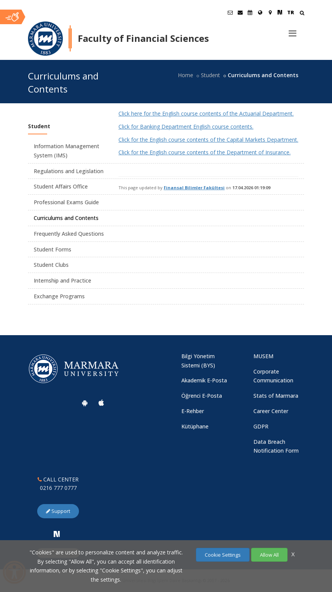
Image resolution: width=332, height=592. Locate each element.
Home (185, 75)
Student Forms (52, 249)
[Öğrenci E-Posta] (230, 12)
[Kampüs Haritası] (270, 12)
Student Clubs (51, 264)
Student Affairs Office (61, 186)
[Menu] (292, 30)
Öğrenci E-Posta (201, 395)
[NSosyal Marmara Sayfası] (280, 12)
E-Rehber (192, 411)
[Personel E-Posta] (240, 12)
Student (210, 75)
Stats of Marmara (275, 395)
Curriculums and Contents (66, 218)
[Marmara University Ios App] (101, 403)
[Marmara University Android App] (85, 403)
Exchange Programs (59, 296)
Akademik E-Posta (204, 380)
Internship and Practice (62, 280)
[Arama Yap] (302, 13)
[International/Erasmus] (260, 12)
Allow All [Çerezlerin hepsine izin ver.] (269, 554)
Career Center (270, 411)
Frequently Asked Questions (69, 233)
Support (58, 511)
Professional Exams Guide (66, 202)
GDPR (260, 426)
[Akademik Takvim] (250, 12)
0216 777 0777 (58, 487)
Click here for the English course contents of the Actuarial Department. (206, 113)
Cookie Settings (223, 554)
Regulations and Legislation (69, 171)
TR (290, 12)
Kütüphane (195, 426)
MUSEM (263, 356)
